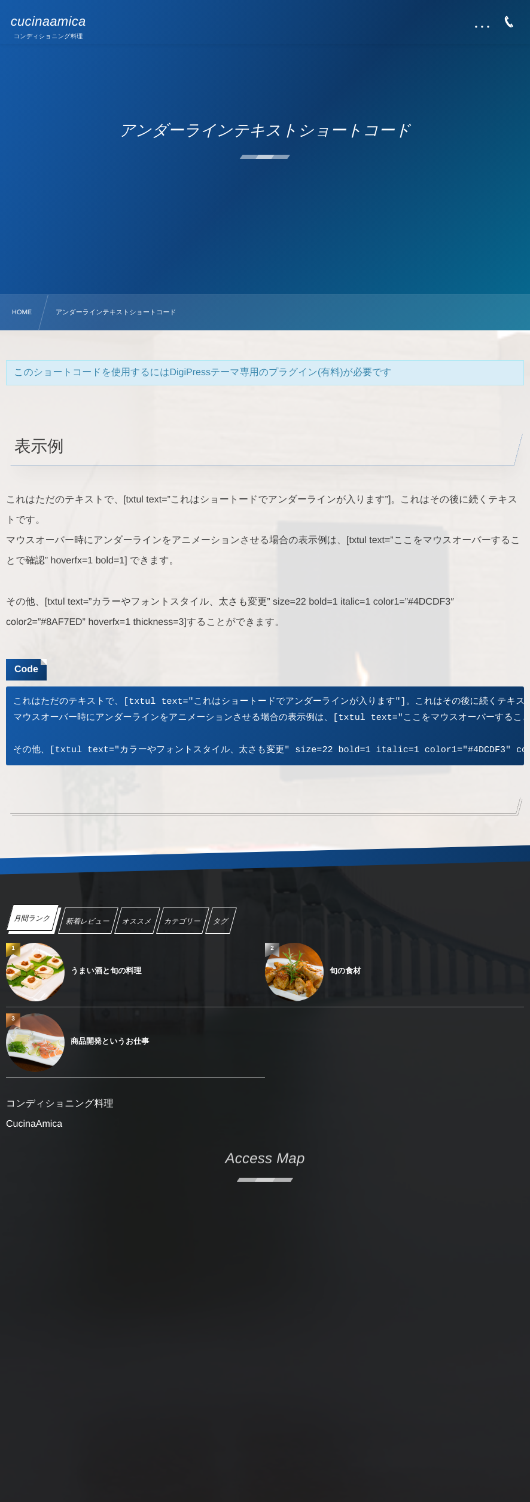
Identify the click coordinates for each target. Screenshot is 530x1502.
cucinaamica (48, 21)
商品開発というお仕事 (110, 1041)
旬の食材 (345, 970)
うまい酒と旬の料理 (106, 970)
